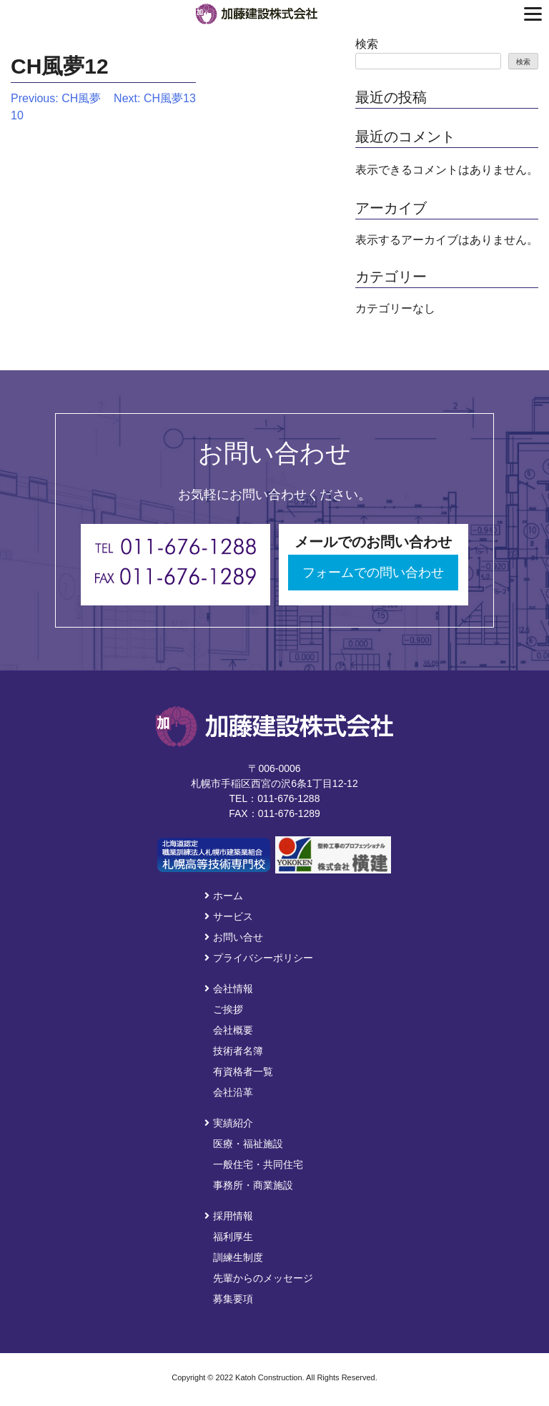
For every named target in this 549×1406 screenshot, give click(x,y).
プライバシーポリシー (258, 958)
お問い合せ (233, 937)
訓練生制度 (238, 1257)
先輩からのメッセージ (263, 1278)
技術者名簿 (238, 1050)
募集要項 (233, 1298)
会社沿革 (233, 1092)
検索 (366, 44)
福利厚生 (233, 1236)
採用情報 (228, 1216)
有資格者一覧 (243, 1071)
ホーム (223, 895)
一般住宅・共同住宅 (258, 1164)
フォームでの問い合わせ (373, 572)
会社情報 (228, 988)
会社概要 (233, 1030)
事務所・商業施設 (253, 1185)
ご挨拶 (228, 1009)
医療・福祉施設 (248, 1143)
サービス (228, 916)
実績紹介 (228, 1123)
